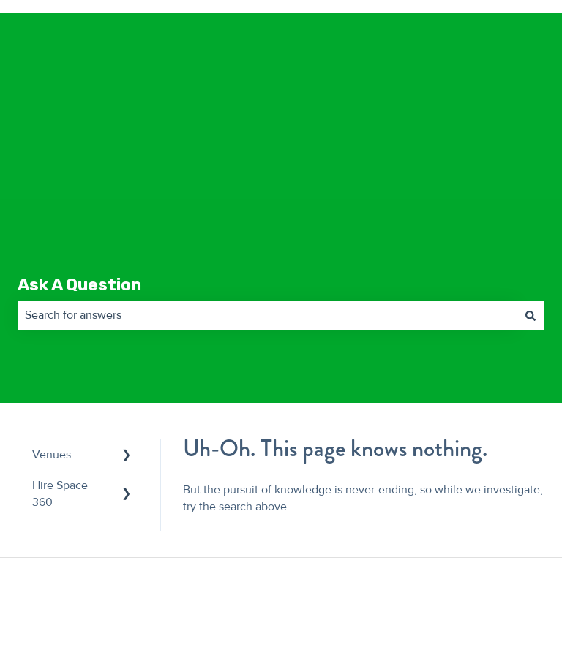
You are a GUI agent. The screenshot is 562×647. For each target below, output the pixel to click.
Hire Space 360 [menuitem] (60, 384)
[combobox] (267, 206)
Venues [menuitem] (51, 345)
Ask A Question (79, 175)
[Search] (530, 206)
